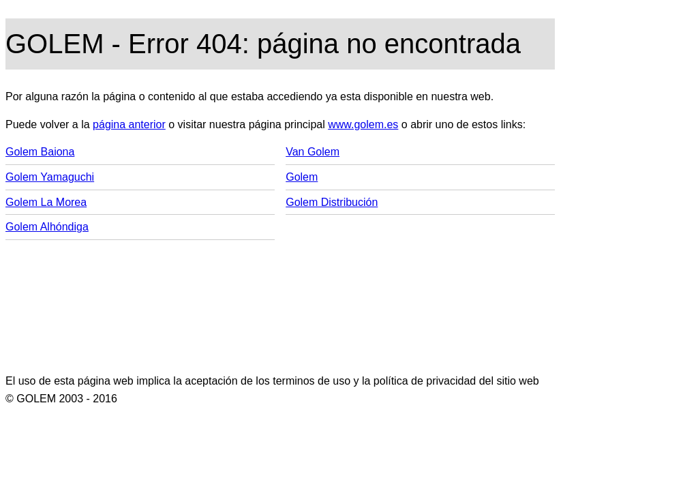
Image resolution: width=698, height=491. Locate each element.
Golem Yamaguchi (49, 177)
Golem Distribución (332, 202)
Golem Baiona (39, 152)
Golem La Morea (46, 202)
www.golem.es (363, 124)
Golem (302, 177)
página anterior (129, 124)
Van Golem (312, 152)
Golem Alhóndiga (47, 227)
